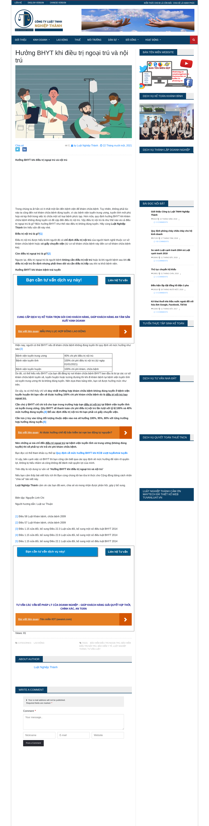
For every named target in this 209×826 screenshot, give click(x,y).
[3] (21, 349)
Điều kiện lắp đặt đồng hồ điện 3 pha (170, 285)
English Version (36, 2)
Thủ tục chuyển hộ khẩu (163, 269)
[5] (44, 422)
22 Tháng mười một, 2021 (116, 145)
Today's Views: (146, 761)
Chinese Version (58, 2)
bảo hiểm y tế (105, 646)
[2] (49, 253)
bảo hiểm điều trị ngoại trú (105, 643)
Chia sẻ (19, 145)
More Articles (104, 812)
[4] (45, 412)
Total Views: (145, 774)
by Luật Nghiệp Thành (84, 145)
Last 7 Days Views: (149, 765)
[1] (41, 233)
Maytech (74, 822)
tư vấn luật (93, 649)
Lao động (62, 39)
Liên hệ (18, 2)
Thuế (78, 39)
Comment (29, 711)
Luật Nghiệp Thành (46, 667)
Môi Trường (94, 39)
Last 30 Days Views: (149, 770)
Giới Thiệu (20, 39)
